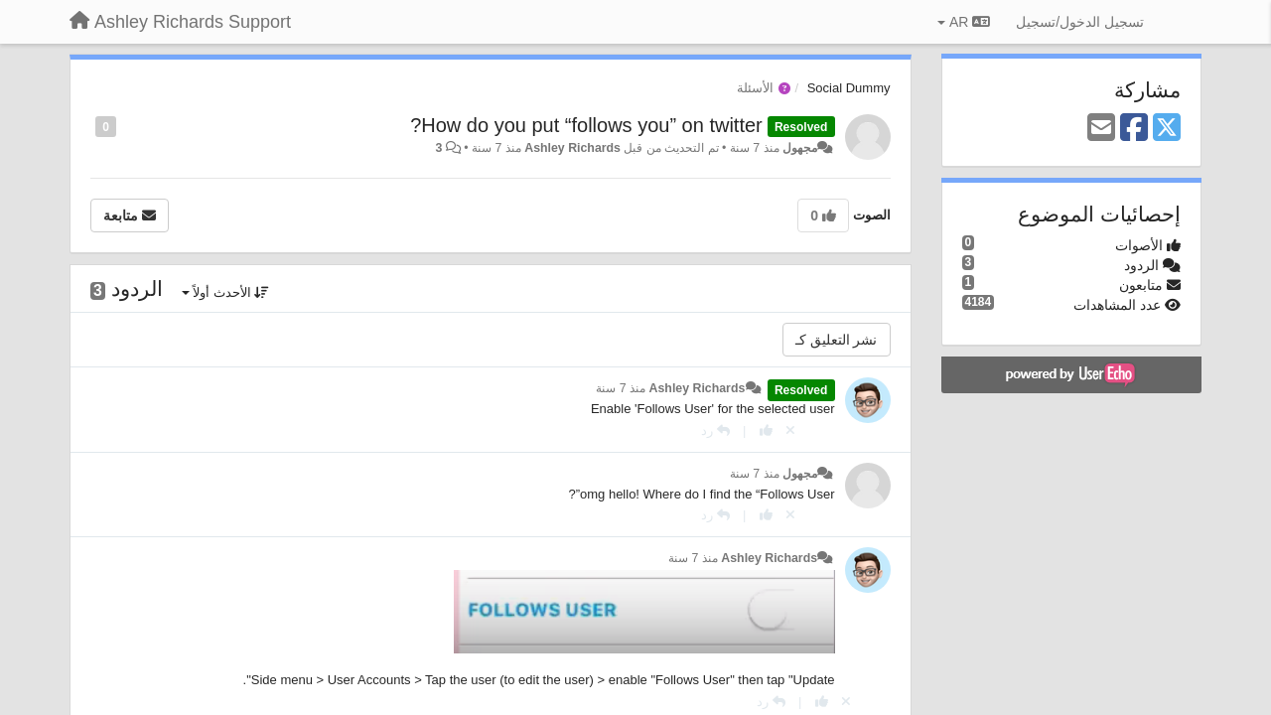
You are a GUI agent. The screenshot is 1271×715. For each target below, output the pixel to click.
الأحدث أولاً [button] (226, 292)
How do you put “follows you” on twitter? (586, 125)
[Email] (1101, 128)
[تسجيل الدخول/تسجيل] (1080, 22)
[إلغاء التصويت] (790, 430)
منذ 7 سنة (620, 388)
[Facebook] (1134, 128)
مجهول (799, 148)
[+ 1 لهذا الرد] (766, 430)
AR (963, 22)
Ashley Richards (572, 148)
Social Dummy (849, 87)
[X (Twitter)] (1167, 128)
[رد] (715, 430)
